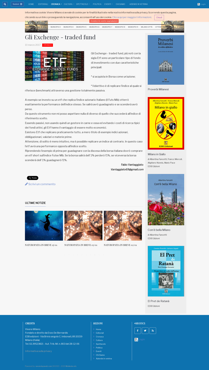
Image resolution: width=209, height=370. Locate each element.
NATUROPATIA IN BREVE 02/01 (120, 244)
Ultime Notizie (35, 203)
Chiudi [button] (159, 17)
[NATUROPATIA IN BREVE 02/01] (123, 226)
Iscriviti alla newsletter (172, 21)
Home (31, 4)
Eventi (107, 4)
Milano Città (146, 27)
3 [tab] (73, 254)
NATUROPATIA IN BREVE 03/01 (80, 244)
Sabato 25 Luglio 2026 (35, 21)
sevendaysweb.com (44, 366)
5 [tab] (81, 254)
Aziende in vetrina (138, 4)
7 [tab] (90, 254)
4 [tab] (77, 254)
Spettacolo (82, 4)
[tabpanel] (44, 230)
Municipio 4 (68, 27)
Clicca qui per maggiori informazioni (131, 17)
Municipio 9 (133, 27)
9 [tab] (99, 254)
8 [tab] (94, 254)
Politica (97, 4)
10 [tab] (103, 254)
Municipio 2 (43, 27)
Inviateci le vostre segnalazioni (104, 21)
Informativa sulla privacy (38, 351)
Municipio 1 (30, 27)
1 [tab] (64, 254)
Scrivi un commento (40, 184)
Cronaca (56, 4)
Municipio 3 (56, 27)
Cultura (68, 4)
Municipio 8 (120, 27)
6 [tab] (86, 254)
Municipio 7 (107, 27)
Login (202, 4)
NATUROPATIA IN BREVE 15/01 (41, 244)
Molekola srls (71, 366)
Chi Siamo (120, 4)
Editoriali (43, 4)
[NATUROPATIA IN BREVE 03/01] (83, 226)
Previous (22, 231)
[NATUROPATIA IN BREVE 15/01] (44, 226)
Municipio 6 (94, 27)
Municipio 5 (81, 27)
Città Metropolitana (164, 27)
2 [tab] (69, 254)
